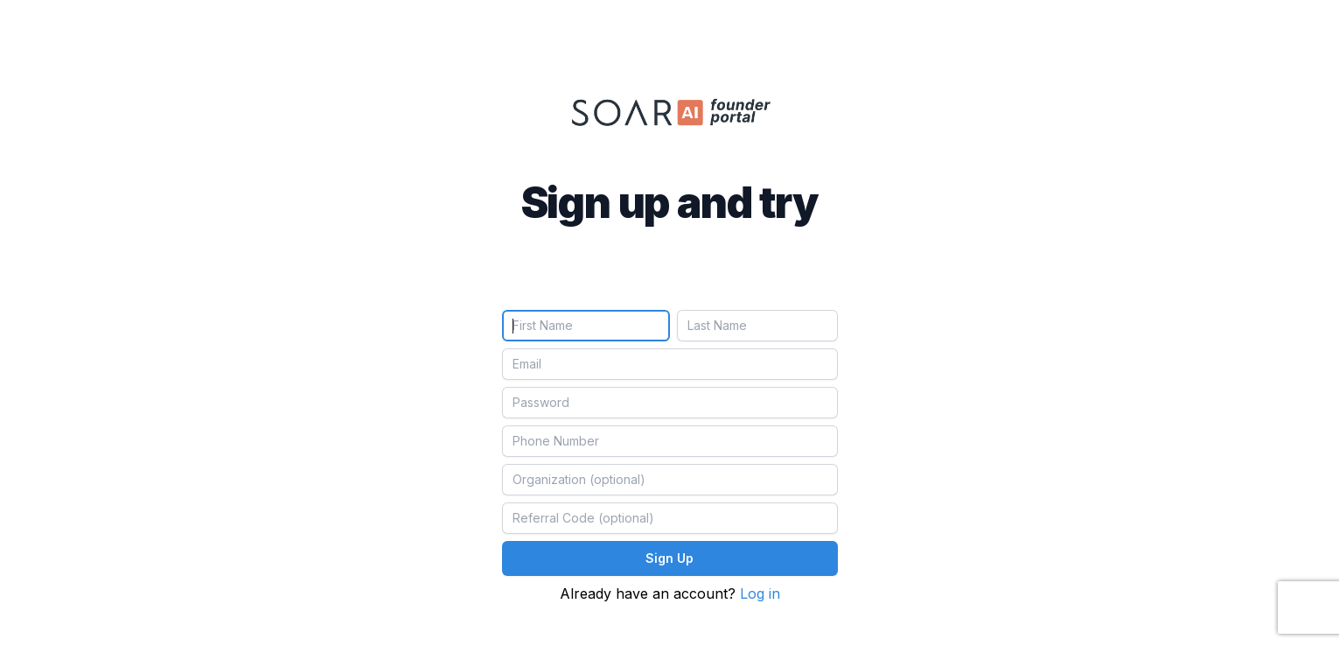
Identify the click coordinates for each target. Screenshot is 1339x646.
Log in (760, 593)
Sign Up (669, 558)
